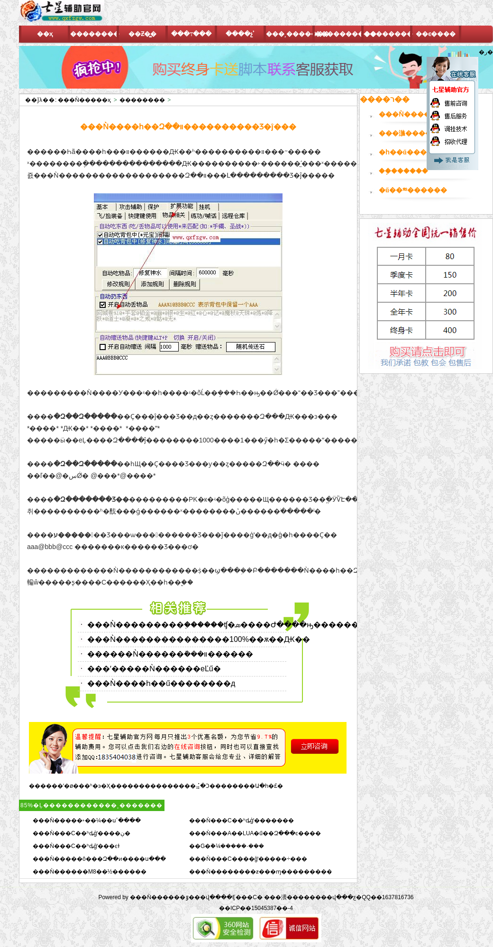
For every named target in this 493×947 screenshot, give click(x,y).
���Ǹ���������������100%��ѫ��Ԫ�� (198, 639)
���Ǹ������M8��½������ (89, 871)
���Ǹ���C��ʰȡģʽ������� (241, 820)
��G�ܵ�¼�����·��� (226, 846)
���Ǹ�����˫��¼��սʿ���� (87, 820)
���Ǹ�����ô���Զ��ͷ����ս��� (99, 859)
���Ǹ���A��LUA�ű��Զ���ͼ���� (255, 833)
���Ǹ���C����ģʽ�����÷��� (248, 859)
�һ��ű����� (409, 152)
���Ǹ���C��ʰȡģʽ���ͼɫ (76, 846)
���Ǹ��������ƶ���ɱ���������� (263, 871)
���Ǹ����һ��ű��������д (161, 683)
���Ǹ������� (414, 114)
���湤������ (412, 133)
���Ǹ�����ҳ (84, 100)
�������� (142, 100)
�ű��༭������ (413, 190)
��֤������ (403, 171)
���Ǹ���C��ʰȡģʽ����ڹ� (81, 833)
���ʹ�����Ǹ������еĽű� (154, 669)
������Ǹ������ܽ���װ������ (170, 654)
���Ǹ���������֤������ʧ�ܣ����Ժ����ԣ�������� (230, 625)
